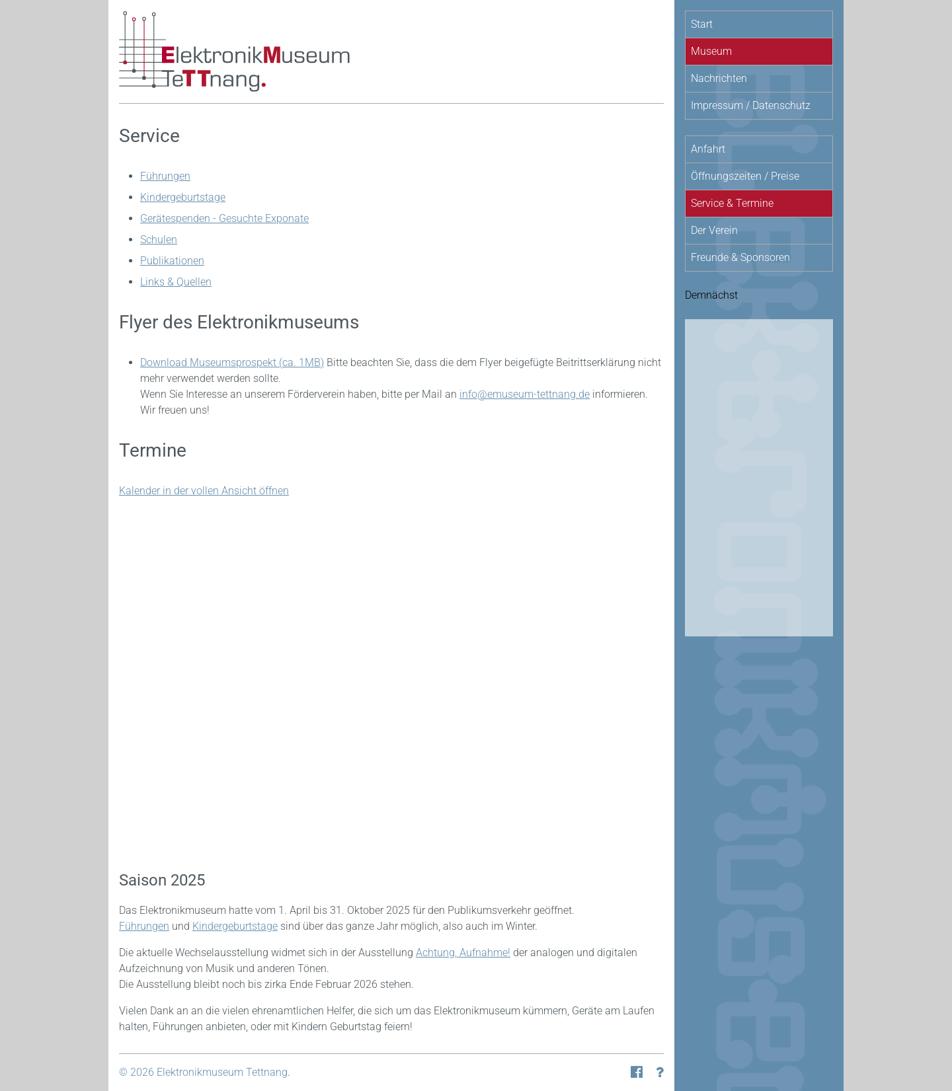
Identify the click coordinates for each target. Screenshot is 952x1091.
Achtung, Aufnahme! (463, 952)
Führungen (165, 176)
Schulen (158, 239)
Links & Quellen (176, 282)
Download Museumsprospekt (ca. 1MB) (232, 362)
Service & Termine (732, 203)
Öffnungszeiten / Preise (745, 176)
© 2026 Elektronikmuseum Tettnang (203, 1072)
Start (702, 24)
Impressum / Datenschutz (751, 105)
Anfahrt (708, 149)
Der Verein (714, 230)
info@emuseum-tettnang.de (524, 394)
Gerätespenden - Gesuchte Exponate (224, 218)
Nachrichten (719, 78)
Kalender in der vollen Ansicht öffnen (204, 490)
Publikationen (172, 260)
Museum (711, 51)
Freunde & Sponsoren (740, 257)
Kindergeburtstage (182, 197)
